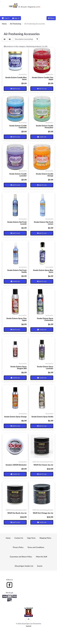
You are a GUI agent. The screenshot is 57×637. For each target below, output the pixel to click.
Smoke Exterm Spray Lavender (45, 367)
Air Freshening (15, 24)
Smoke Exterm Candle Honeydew (44, 126)
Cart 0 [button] (5, 18)
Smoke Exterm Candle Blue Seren (16, 78)
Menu (51, 18)
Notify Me (41, 137)
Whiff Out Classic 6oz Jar (43, 465)
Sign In (15, 18)
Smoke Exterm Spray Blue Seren (43, 271)
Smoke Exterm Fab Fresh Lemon (43, 223)
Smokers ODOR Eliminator (16, 465)
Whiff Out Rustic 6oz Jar (17, 513)
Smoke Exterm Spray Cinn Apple (16, 319)
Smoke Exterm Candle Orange (44, 175)
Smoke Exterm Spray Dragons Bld (18, 367)
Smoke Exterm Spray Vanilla (42, 417)
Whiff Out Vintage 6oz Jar (43, 513)
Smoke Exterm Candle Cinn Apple (42, 78)
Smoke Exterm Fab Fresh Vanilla (17, 271)
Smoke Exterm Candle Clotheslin (18, 126)
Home (4, 24)
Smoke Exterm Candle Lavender (18, 175)
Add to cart (15, 89)
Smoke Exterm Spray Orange (15, 417)
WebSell (28, 626)
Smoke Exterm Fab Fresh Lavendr (17, 223)
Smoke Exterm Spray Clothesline (45, 319)
